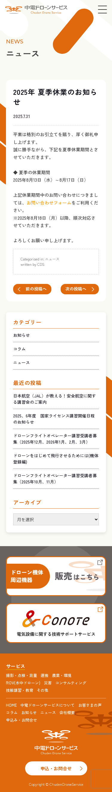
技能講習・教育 (19, 690)
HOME (11, 705)
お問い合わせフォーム (49, 202)
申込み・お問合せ (21, 720)
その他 (42, 690)
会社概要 (67, 712)
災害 (48, 683)
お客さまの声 (90, 705)
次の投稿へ (75, 289)
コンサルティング (70, 683)
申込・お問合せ (56, 768)
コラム (19, 349)
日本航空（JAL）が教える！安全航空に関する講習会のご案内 (54, 399)
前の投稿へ (36, 289)
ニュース (52, 258)
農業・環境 (61, 675)
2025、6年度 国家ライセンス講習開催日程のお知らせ (54, 419)
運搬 (44, 675)
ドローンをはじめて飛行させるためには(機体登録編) (55, 458)
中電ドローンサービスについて (47, 705)
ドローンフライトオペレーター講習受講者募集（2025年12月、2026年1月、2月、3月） (55, 439)
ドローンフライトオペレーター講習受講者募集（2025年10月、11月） (55, 478)
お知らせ (21, 335)
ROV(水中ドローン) (23, 683)
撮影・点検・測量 (21, 675)
